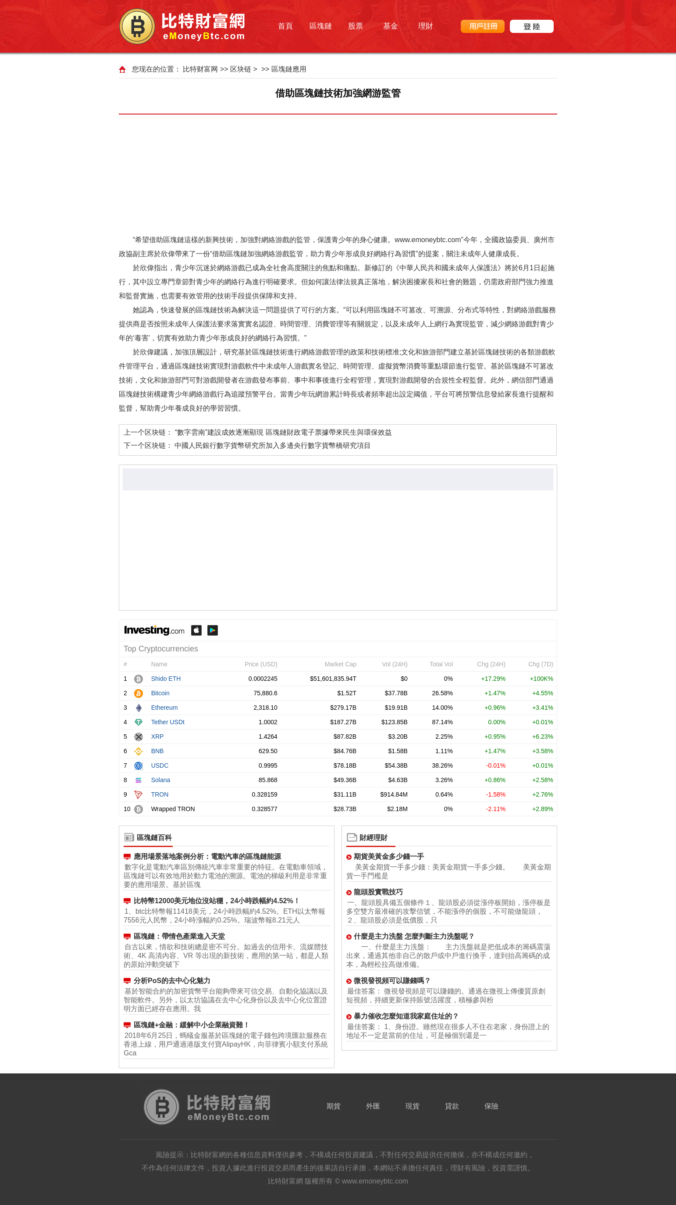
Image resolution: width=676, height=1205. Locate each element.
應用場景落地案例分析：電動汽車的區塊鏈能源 (207, 856)
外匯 (373, 1106)
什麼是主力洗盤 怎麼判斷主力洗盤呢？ (414, 936)
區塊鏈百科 (154, 837)
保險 (491, 1106)
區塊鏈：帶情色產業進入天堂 (179, 936)
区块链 (240, 69)
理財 (425, 26)
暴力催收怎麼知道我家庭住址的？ (406, 1016)
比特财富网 (200, 69)
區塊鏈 (321, 26)
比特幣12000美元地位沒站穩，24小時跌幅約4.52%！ (217, 901)
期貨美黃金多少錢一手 (389, 856)
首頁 (285, 26)
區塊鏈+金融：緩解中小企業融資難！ (192, 1025)
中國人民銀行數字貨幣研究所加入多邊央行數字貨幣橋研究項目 (272, 445)
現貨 (413, 1106)
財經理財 (373, 837)
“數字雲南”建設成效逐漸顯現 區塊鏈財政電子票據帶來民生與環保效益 (282, 432)
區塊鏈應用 (288, 69)
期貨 (334, 1106)
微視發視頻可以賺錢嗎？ (392, 980)
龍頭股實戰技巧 (378, 892)
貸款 (452, 1106)
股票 (355, 26)
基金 (390, 26)
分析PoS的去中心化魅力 (172, 980)
